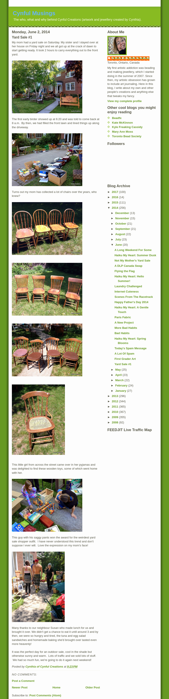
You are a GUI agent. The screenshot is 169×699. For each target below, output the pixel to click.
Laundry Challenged (128, 286)
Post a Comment (23, 681)
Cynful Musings (34, 13)
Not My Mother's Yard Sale (132, 260)
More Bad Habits (125, 327)
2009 (115, 417)
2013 (115, 396)
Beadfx (116, 118)
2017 (115, 192)
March (120, 380)
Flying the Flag (124, 271)
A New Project (124, 322)
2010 (115, 412)
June (119, 244)
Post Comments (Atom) (45, 695)
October (121, 223)
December (122, 213)
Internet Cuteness (126, 291)
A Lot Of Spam (124, 353)
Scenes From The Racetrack (133, 296)
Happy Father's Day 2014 (131, 302)
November (122, 218)
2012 (115, 401)
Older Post (92, 687)
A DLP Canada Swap (128, 265)
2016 (115, 197)
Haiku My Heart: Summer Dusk (135, 255)
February (121, 385)
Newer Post (20, 687)
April (119, 375)
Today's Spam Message (130, 348)
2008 (115, 422)
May (118, 369)
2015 (115, 202)
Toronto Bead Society (126, 136)
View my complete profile (124, 101)
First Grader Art (125, 358)
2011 (115, 406)
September (123, 229)
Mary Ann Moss (122, 131)
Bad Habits (121, 333)
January (121, 390)
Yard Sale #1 (122, 364)
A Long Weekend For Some (132, 250)
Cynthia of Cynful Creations (130, 58)
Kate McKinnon (122, 122)
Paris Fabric (122, 317)
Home (56, 687)
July (118, 239)
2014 (115, 207)
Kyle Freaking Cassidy (127, 127)
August (120, 234)
